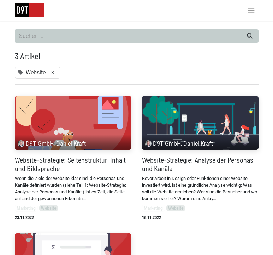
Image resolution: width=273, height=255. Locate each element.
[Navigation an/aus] (251, 10)
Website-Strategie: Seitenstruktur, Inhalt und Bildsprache (70, 163)
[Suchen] (250, 36)
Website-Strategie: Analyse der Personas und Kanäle (197, 163)
